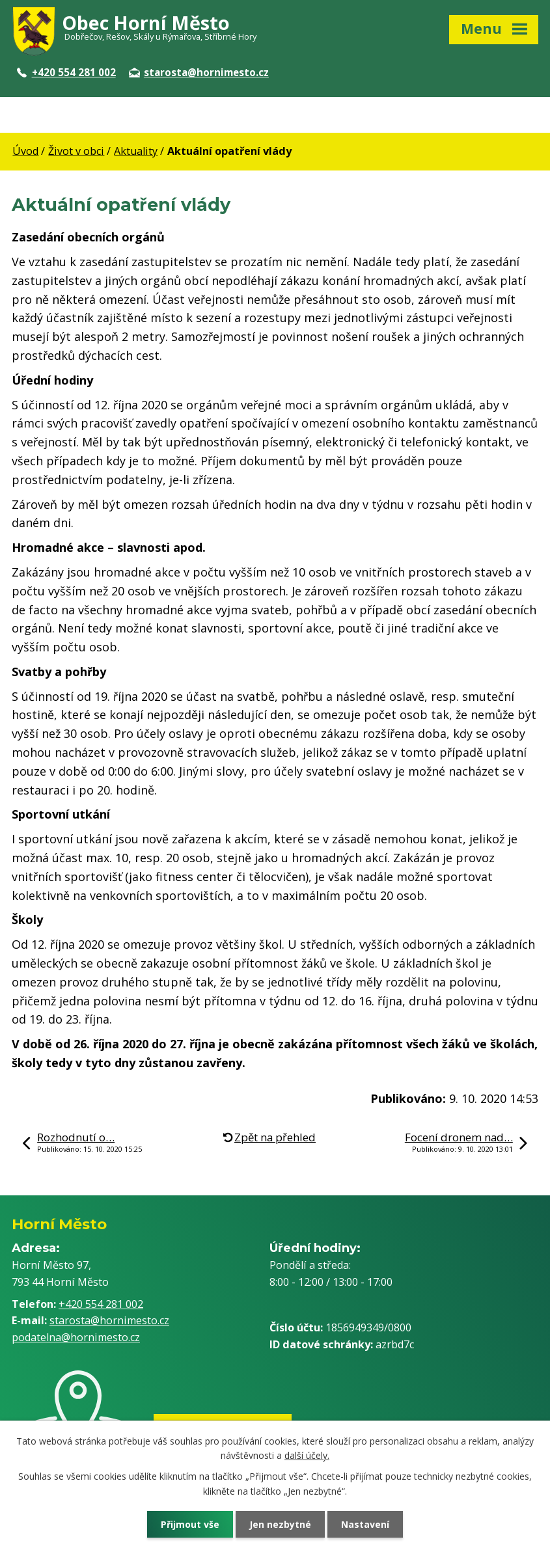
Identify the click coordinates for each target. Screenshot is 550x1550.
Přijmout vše (190, 1524)
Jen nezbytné (280, 1524)
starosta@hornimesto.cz (199, 72)
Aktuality (136, 151)
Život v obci (76, 151)
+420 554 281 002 (66, 72)
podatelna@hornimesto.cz (76, 1337)
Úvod (25, 151)
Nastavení (365, 1524)
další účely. (306, 1455)
